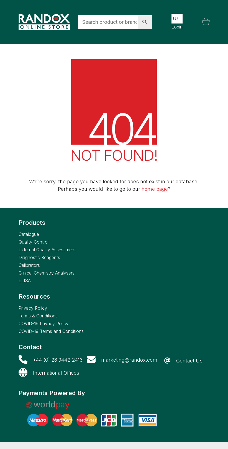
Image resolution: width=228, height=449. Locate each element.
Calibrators (29, 265)
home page (155, 189)
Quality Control (33, 242)
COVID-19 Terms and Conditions (51, 331)
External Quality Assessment (47, 249)
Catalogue (29, 234)
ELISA (25, 280)
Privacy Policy (33, 308)
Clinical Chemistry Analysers (47, 273)
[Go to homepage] (44, 22)
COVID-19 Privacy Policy (43, 323)
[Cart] (206, 22)
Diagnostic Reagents (39, 257)
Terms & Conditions (38, 316)
